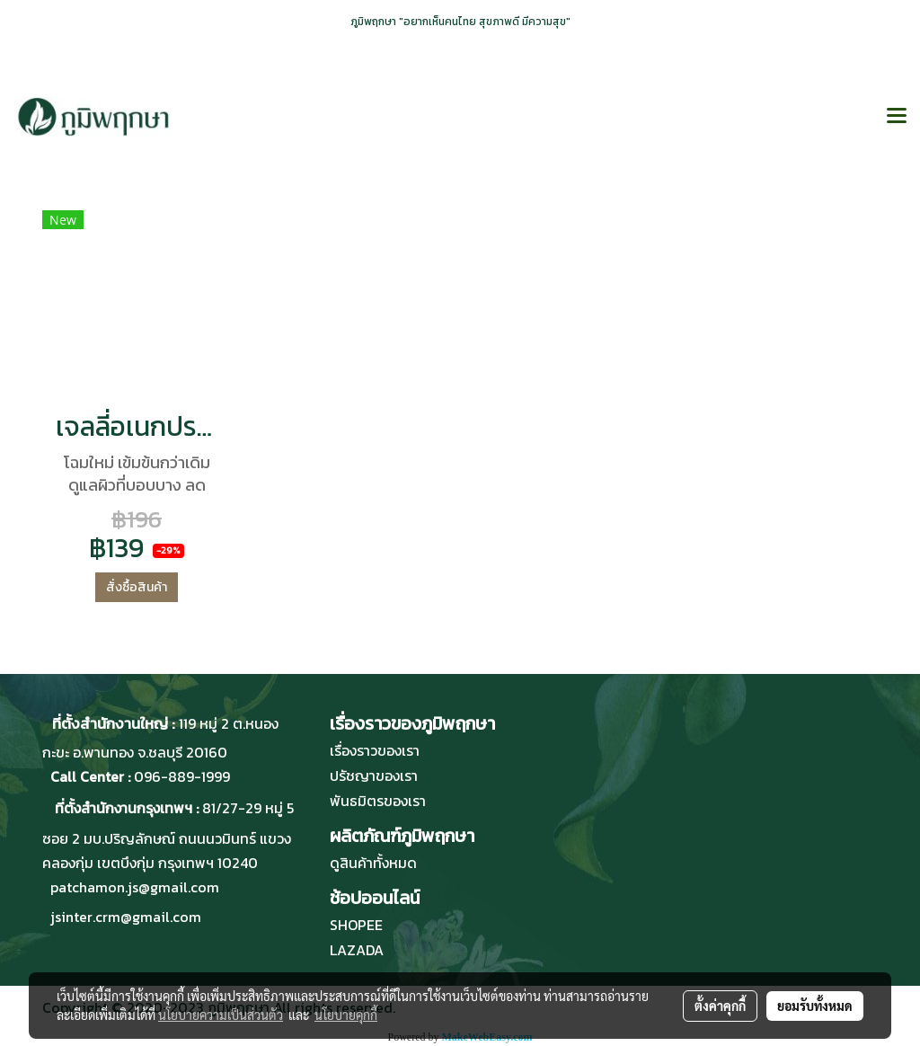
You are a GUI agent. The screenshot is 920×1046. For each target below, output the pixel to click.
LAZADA (357, 950)
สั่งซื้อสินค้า (136, 587)
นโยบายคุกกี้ (345, 1014)
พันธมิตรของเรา (378, 800)
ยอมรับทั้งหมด (815, 1005)
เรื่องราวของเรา (375, 750)
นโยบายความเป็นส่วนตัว (220, 1014)
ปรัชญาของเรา (374, 775)
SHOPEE (356, 924)
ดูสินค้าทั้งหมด (373, 862)
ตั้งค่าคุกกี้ (720, 1005)
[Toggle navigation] (896, 117)
